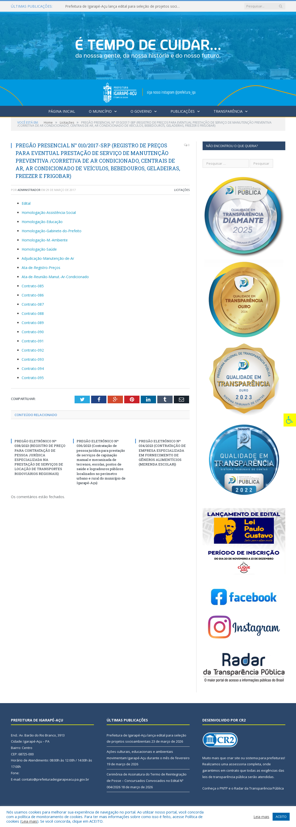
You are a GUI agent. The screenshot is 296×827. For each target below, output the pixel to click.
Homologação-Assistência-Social (49, 212)
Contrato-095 (33, 377)
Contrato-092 (33, 350)
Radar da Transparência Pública (259, 788)
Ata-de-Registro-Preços (41, 267)
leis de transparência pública (224, 776)
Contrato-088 (33, 313)
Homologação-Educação (42, 221)
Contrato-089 (33, 322)
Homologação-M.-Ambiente (45, 240)
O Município (100, 111)
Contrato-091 (33, 341)
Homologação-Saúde (39, 249)
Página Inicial (61, 111)
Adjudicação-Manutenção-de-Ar (48, 258)
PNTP (224, 788)
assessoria (237, 764)
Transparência (228, 111)
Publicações (183, 111)
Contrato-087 (33, 304)
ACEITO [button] (281, 816)
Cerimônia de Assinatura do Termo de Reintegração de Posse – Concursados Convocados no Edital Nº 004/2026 (147, 780)
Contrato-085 (33, 285)
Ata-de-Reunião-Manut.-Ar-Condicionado (55, 276)
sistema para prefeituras (265, 758)
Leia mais (29, 821)
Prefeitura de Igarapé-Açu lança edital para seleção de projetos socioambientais (123, 6)
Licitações (182, 190)
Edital (26, 203)
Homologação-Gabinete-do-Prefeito (51, 230)
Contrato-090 (33, 331)
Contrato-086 (33, 295)
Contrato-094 (33, 368)
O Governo (141, 111)
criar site (233, 758)
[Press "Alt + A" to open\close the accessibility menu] (290, 420)
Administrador (29, 190)
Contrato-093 (33, 359)
